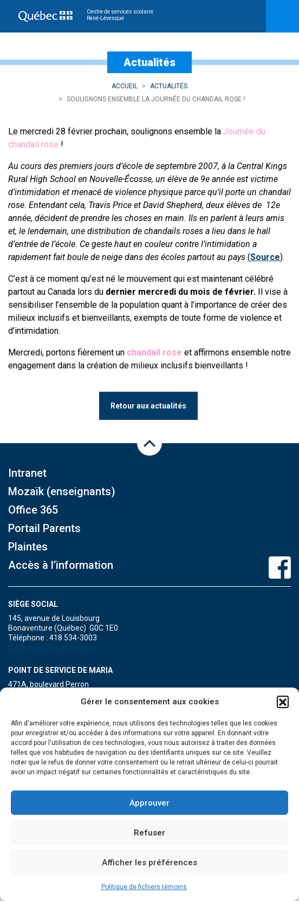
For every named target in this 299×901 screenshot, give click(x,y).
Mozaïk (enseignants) (61, 491)
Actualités (168, 86)
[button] (282, 701)
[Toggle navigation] (282, 16)
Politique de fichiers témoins (144, 887)
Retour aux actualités (148, 405)
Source (265, 257)
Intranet (27, 472)
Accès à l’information (60, 565)
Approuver (149, 803)
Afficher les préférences (149, 862)
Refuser (149, 833)
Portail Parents (44, 528)
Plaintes (28, 546)
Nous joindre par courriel (53, 647)
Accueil (125, 86)
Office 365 (33, 509)
